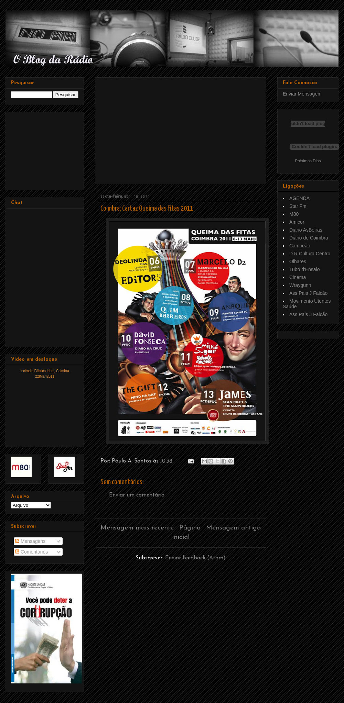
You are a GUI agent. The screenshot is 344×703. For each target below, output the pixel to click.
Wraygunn (300, 285)
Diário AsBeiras (305, 230)
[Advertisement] (158, 128)
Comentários (31, 552)
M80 (294, 214)
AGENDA (299, 198)
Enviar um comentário (136, 495)
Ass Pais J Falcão (308, 293)
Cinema (297, 277)
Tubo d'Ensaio (304, 269)
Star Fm (298, 206)
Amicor (296, 222)
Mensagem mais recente (137, 528)
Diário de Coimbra (308, 238)
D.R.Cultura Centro (309, 253)
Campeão (299, 245)
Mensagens (30, 541)
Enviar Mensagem (302, 94)
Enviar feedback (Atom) (195, 558)
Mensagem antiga (233, 528)
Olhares (297, 261)
